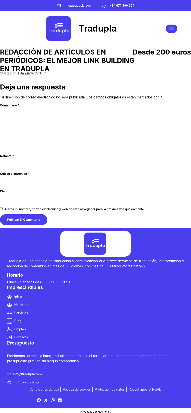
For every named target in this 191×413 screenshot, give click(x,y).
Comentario (9, 103)
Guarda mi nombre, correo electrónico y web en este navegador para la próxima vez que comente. (74, 206)
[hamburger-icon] (171, 27)
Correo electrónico (14, 171)
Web (3, 189)
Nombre (7, 154)
